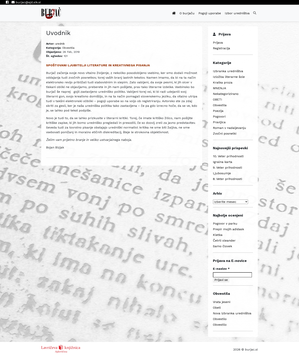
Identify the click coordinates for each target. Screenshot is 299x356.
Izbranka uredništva (228, 71)
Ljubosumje (222, 173)
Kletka (217, 235)
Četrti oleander (224, 240)
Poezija (218, 111)
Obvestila (68, 47)
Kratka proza (222, 82)
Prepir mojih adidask (228, 229)
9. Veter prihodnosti (227, 167)
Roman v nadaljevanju (229, 128)
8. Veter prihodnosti (227, 179)
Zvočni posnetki (224, 133)
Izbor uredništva (237, 13)
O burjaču (187, 13)
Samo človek (222, 246)
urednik (60, 43)
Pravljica (219, 122)
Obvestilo (220, 319)
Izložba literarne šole (229, 77)
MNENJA (219, 88)
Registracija (221, 48)
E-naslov (221, 269)
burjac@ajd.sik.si (26, 2)
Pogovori (219, 116)
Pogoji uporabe (209, 13)
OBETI (217, 99)
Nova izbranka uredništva (232, 313)
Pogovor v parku (225, 223)
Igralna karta (222, 162)
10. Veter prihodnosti (228, 156)
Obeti (217, 307)
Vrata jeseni (221, 302)
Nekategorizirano (225, 94)
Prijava (218, 42)
